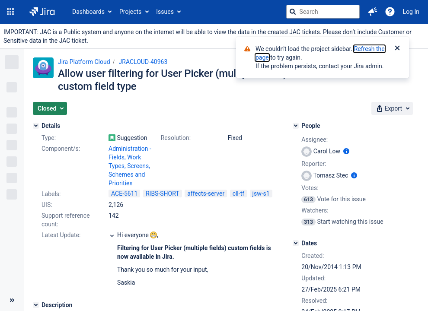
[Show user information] (346, 151)
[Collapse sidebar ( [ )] (11, 300)
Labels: (51, 193)
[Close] (397, 48)
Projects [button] (130, 11)
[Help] (390, 12)
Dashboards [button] (88, 11)
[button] (10, 11)
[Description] (36, 305)
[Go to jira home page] (42, 11)
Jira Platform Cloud (84, 61)
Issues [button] (165, 11)
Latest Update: (61, 235)
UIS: (47, 204)
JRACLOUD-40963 (143, 61)
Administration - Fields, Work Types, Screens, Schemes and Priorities (130, 166)
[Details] (36, 126)
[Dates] (296, 243)
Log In (411, 11)
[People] (296, 126)
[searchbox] (323, 12)
